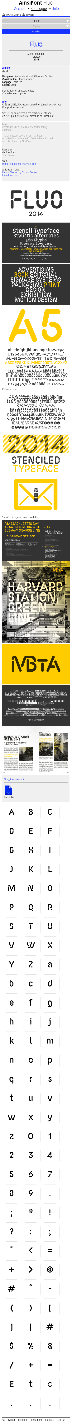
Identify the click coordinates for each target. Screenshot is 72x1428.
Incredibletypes (10, 175)
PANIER (30, 14)
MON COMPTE (13, 14)
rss (3, 1419)
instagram (36, 1419)
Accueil (19, 9)
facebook (23, 1419)
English (61, 1419)
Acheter (36, 31)
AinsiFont (30, 3)
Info (56, 9)
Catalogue (39, 9)
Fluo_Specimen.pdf (14, 779)
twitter (11, 1419)
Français (49, 1419)
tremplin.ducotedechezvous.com (19, 163)
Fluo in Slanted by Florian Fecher (19, 172)
